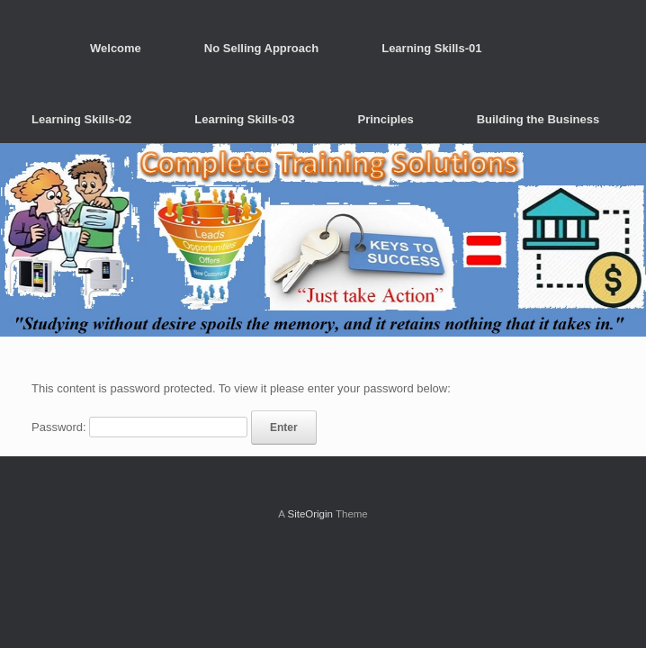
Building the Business (538, 119)
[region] (323, 240)
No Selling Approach (261, 48)
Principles (386, 119)
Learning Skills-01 (431, 48)
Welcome (115, 48)
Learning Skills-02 (81, 119)
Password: (139, 427)
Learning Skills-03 (244, 119)
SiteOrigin (310, 513)
